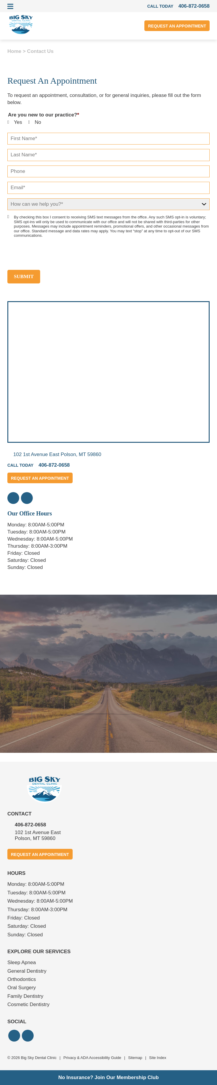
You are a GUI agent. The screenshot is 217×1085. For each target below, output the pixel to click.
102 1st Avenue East (57, 454)
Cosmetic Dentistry (28, 1004)
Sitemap (135, 1057)
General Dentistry (26, 971)
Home (14, 51)
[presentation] (52, 253)
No (38, 122)
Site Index (157, 1057)
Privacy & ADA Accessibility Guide (92, 1057)
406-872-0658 (30, 825)
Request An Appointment (177, 26)
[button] (13, 498)
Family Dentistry (25, 996)
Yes (18, 122)
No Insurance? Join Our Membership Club (108, 1077)
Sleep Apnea (21, 962)
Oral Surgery (21, 987)
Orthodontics (21, 979)
